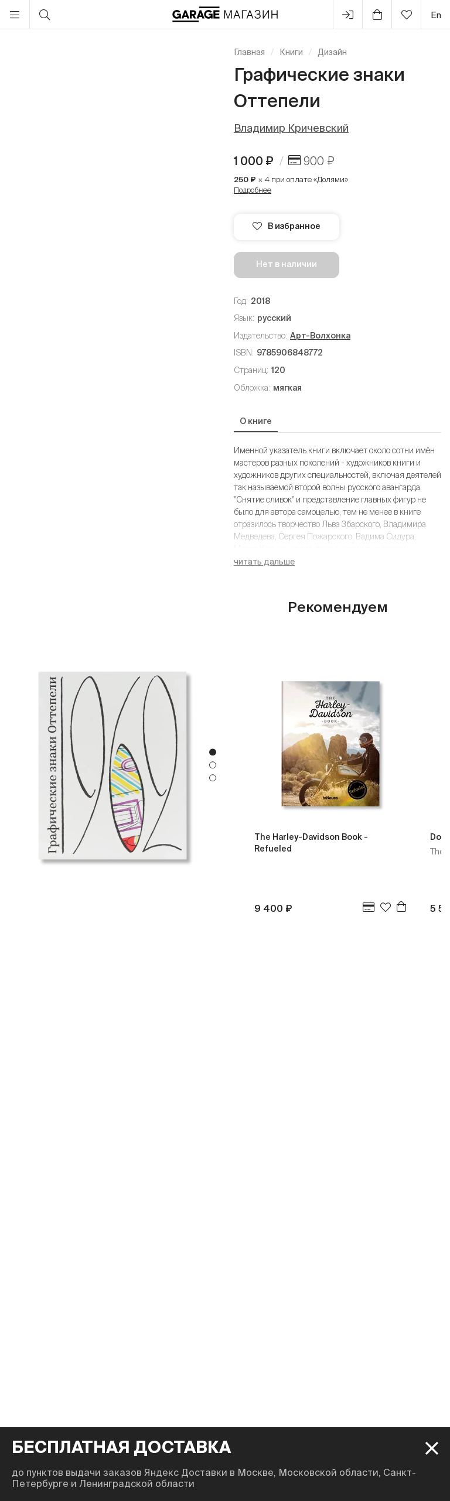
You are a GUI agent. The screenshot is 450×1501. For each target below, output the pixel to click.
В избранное (287, 226)
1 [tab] (212, 752)
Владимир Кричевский (291, 128)
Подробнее (252, 190)
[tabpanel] (112, 765)
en (436, 15)
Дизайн (332, 52)
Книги (291, 52)
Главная (249, 52)
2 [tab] (212, 765)
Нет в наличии (286, 264)
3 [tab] (212, 778)
